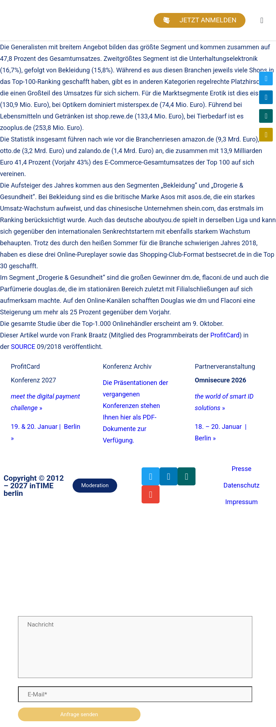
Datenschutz (241, 485)
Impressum (241, 502)
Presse (242, 468)
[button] (261, 20)
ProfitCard (224, 335)
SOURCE (23, 346)
